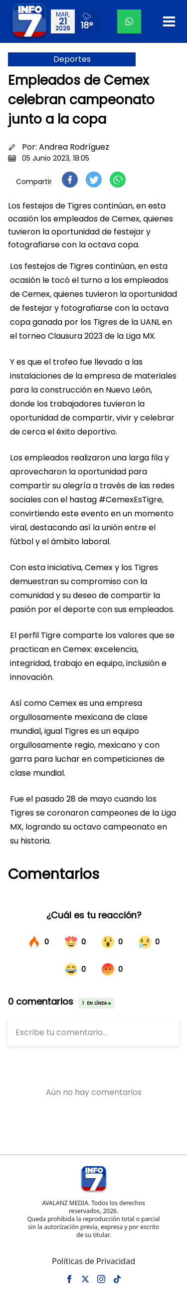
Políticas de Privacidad (93, 1261)
